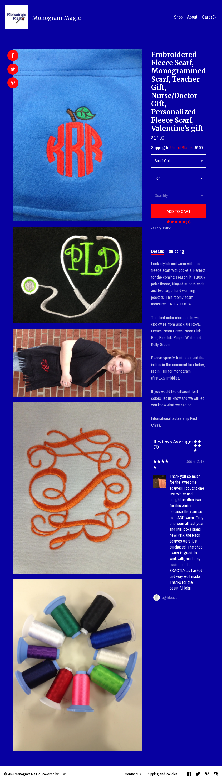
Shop (178, 17)
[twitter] (198, 774)
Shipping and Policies (161, 774)
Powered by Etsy (54, 774)
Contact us (133, 774)
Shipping (176, 251)
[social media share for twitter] (13, 69)
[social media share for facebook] (13, 55)
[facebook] (189, 774)
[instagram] (216, 774)
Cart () (209, 17)
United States (181, 147)
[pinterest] (207, 774)
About (192, 17)
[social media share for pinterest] (13, 83)
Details (157, 251)
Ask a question (161, 228)
